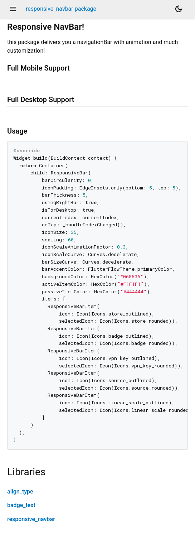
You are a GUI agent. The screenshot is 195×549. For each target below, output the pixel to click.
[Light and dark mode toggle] (178, 9)
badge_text (21, 505)
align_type (20, 491)
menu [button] (13, 9)
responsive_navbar (31, 519)
